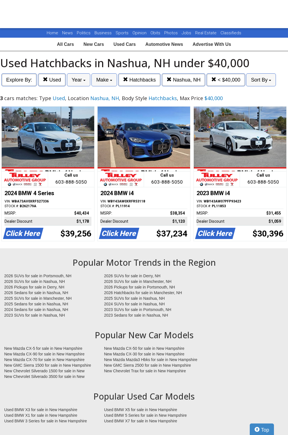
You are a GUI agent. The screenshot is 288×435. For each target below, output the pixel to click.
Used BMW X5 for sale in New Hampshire (140, 409)
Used (52, 80)
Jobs (187, 32)
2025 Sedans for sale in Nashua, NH (36, 304)
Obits (155, 32)
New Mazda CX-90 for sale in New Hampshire (44, 354)
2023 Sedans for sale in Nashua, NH (136, 315)
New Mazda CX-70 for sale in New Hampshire (44, 359)
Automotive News (164, 44)
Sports (123, 32)
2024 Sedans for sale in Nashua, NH (36, 309)
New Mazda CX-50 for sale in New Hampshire (144, 348)
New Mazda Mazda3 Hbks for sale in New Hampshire (150, 359)
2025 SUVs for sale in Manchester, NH (38, 298)
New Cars (94, 44)
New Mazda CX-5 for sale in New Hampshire (43, 348)
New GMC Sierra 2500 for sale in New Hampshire (147, 365)
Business (103, 32)
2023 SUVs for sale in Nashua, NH (34, 315)
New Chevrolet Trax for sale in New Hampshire (145, 371)
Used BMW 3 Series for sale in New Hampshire (45, 421)
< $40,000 (225, 80)
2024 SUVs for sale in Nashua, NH (134, 304)
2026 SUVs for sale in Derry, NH (132, 276)
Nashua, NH (183, 80)
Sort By (261, 80)
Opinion (140, 32)
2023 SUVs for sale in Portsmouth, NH (137, 309)
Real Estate (206, 32)
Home (52, 32)
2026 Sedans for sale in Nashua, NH (36, 292)
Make (104, 80)
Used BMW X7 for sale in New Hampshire (140, 421)
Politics (84, 32)
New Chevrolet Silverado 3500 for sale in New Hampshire (44, 376)
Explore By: (19, 80)
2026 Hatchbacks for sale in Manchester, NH (143, 292)
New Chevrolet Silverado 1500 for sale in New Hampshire (44, 371)
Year (79, 80)
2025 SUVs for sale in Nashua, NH (134, 298)
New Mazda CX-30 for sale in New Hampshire (144, 354)
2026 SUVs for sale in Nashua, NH (34, 281)
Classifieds (230, 32)
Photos (171, 32)
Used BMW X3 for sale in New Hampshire (40, 409)
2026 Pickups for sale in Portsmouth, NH (139, 287)
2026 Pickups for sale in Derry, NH (34, 287)
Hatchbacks (139, 80)
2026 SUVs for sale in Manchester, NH (138, 281)
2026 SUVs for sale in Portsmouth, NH (37, 276)
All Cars (65, 44)
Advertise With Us (212, 44)
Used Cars (125, 44)
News (67, 32)
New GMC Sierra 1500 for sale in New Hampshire (47, 365)
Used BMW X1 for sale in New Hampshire (40, 415)
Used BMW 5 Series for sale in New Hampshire (145, 415)
